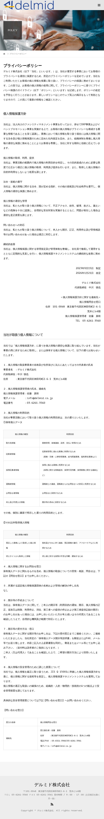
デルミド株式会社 (52, 785)
